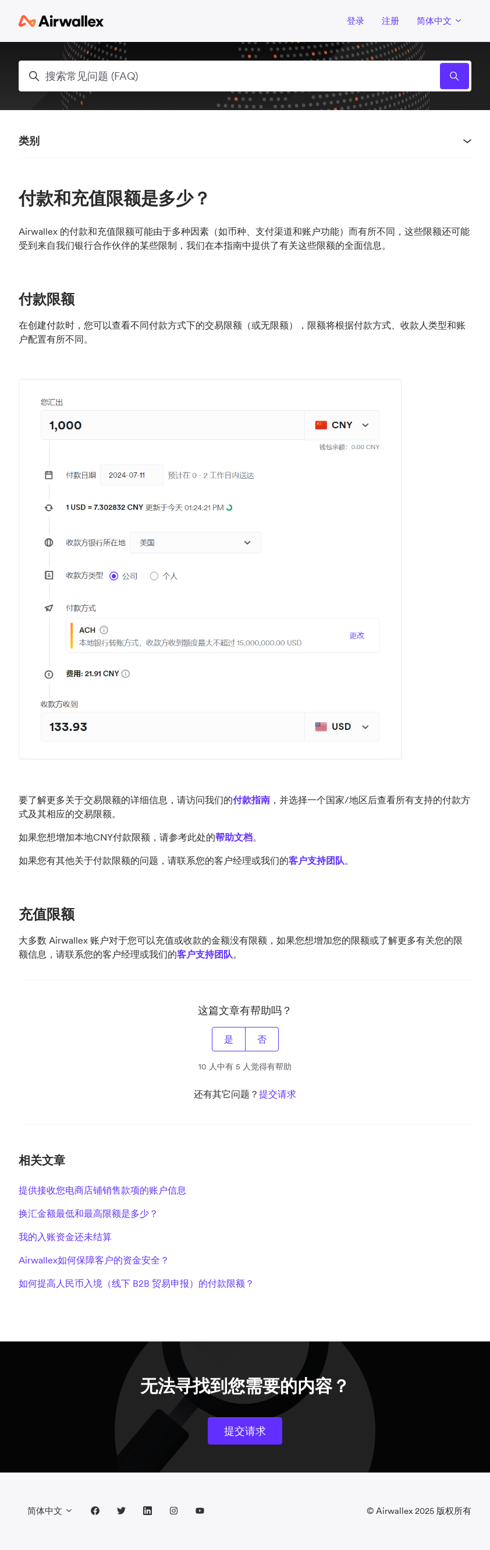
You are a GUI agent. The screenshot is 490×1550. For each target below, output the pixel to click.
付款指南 (251, 800)
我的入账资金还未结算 (65, 1236)
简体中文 (440, 20)
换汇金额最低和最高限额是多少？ (88, 1213)
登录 (355, 20)
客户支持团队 (317, 860)
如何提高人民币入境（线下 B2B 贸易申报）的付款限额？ (136, 1283)
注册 (390, 20)
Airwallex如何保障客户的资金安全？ (94, 1260)
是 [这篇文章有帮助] (228, 1039)
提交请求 (277, 1094)
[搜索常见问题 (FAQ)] (245, 76)
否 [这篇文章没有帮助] (262, 1039)
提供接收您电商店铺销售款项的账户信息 (102, 1190)
